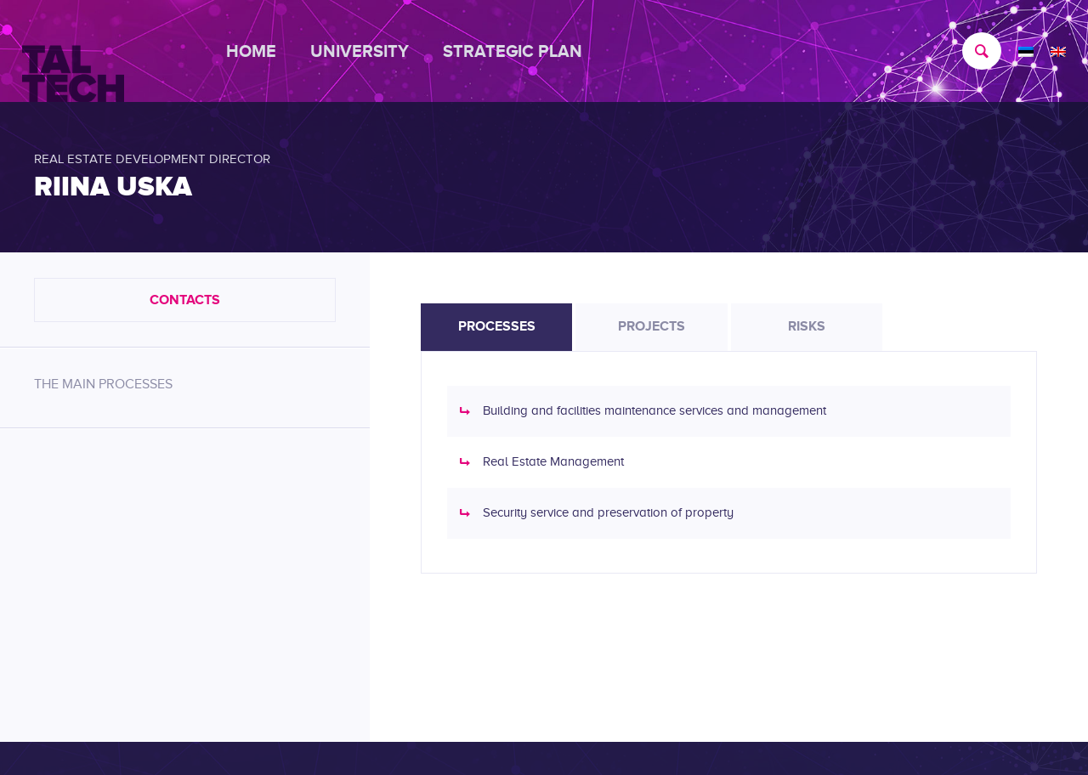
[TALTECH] (73, 52)
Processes (497, 326)
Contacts (185, 300)
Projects (651, 326)
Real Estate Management (553, 461)
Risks (806, 326)
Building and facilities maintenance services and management (654, 410)
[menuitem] (259, 51)
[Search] (973, 51)
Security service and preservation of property (608, 512)
